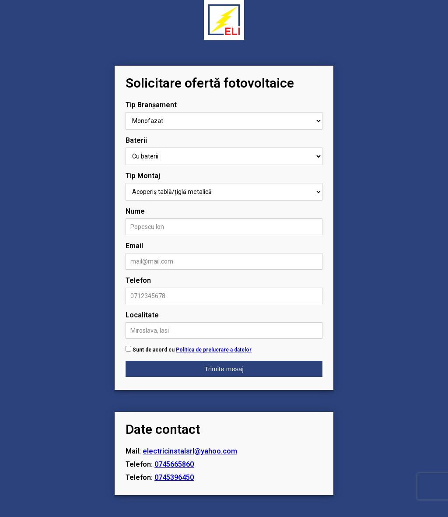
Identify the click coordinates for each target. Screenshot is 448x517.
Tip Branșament (151, 105)
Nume (135, 211)
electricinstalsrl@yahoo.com (190, 451)
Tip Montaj (143, 176)
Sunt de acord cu (192, 350)
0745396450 (174, 477)
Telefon (138, 280)
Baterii (136, 140)
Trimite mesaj (223, 369)
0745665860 (174, 464)
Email (134, 246)
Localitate (142, 315)
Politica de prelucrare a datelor (214, 350)
